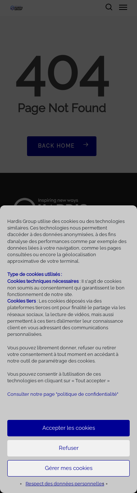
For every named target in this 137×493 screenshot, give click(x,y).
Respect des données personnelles (65, 483)
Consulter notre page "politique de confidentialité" (62, 394)
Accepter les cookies (68, 428)
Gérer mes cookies (68, 468)
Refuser (69, 448)
